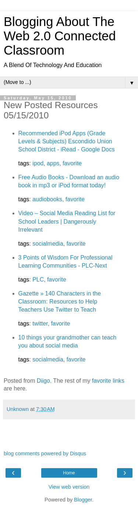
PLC (38, 279)
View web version (69, 487)
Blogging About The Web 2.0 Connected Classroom (60, 36)
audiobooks (47, 199)
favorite (72, 163)
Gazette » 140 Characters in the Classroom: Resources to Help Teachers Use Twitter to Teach (59, 301)
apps (53, 163)
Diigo (43, 381)
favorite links (108, 381)
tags (23, 163)
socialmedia (47, 243)
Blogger (83, 500)
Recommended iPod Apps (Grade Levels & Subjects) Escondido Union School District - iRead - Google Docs (66, 141)
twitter (39, 323)
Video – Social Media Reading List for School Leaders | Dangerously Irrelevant (67, 221)
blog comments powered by (45, 453)
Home (69, 472)
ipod (37, 163)
